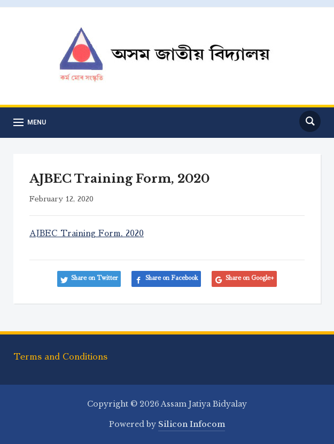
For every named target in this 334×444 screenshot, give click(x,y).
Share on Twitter (94, 278)
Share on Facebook (171, 278)
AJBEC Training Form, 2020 (86, 233)
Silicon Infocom (191, 424)
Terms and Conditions (60, 357)
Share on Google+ (250, 278)
